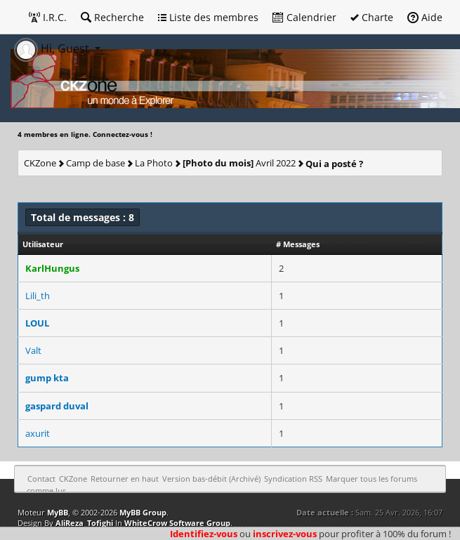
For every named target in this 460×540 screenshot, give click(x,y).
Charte (371, 17)
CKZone (40, 163)
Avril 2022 (239, 163)
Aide (424, 17)
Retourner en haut (125, 478)
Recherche (112, 17)
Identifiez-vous (203, 533)
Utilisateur (42, 244)
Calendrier (304, 17)
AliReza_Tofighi (84, 523)
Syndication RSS (293, 478)
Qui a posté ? (334, 163)
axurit (37, 433)
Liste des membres (208, 17)
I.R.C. (48, 17)
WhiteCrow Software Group (177, 523)
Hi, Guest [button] (53, 48)
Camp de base (95, 163)
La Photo (154, 163)
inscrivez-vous (285, 533)
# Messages (298, 244)
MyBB (57, 512)
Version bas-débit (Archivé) (211, 478)
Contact (41, 478)
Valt (33, 350)
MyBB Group (142, 512)
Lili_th (37, 295)
